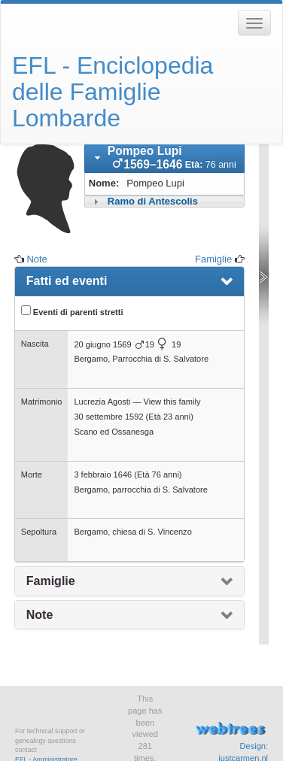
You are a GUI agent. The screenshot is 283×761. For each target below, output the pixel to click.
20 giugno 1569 (102, 344)
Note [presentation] (39, 614)
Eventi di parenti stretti (72, 311)
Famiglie (213, 259)
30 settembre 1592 (108, 416)
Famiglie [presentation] (50, 581)
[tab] (164, 159)
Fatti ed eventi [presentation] (67, 280)
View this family (172, 401)
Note (36, 259)
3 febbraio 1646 (103, 474)
